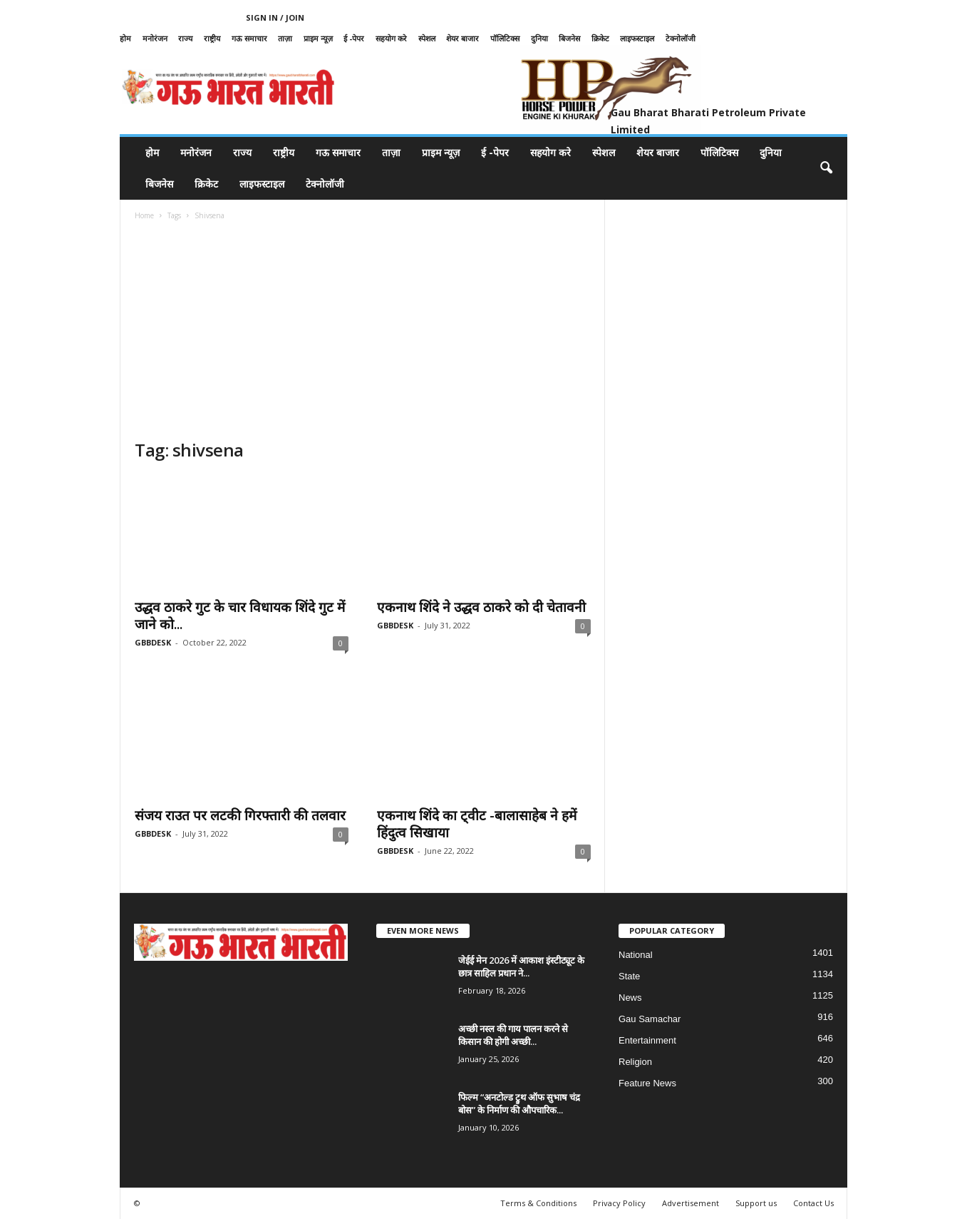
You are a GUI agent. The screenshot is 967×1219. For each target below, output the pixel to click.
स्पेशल (426, 38)
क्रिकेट (600, 38)
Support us (756, 1203)
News (630, 997)
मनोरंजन (155, 38)
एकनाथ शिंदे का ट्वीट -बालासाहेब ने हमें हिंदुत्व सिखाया (476, 824)
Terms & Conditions (538, 1203)
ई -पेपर (353, 38)
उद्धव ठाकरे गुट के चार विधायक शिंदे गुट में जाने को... (240, 615)
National (636, 954)
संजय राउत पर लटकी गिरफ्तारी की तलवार (240, 815)
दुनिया (539, 38)
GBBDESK (153, 642)
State (629, 976)
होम (125, 38)
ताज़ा (285, 38)
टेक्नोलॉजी (680, 38)
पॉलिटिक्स (504, 38)
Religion (635, 1061)
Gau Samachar (650, 1019)
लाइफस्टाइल (637, 38)
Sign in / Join (275, 17)
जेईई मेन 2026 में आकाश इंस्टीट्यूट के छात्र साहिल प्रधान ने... (521, 966)
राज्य (185, 38)
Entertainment (647, 1040)
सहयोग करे (391, 38)
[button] (826, 168)
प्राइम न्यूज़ (318, 38)
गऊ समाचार (249, 38)
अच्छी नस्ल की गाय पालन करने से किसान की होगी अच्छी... (513, 1035)
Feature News (647, 1083)
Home (144, 215)
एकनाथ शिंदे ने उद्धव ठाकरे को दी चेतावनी (481, 607)
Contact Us (813, 1203)
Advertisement (690, 1203)
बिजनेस (569, 38)
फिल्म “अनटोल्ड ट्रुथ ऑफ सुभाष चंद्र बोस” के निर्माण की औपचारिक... (519, 1103)
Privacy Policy (619, 1203)
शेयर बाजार (462, 38)
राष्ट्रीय (212, 38)
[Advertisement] (363, 332)
